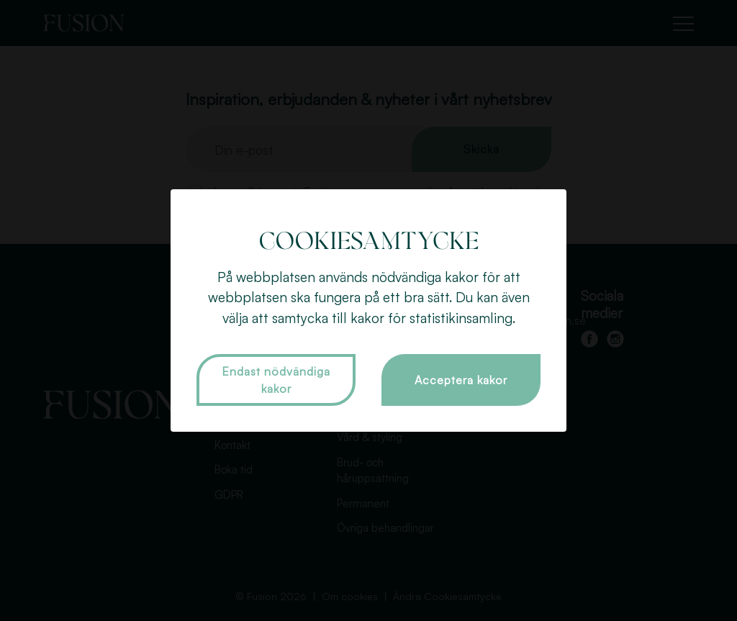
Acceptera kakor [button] (461, 380)
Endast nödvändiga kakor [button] (276, 380)
